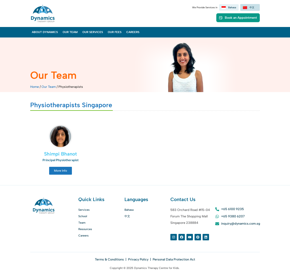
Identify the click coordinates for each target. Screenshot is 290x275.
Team (81, 222)
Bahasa (129, 210)
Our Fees (114, 32)
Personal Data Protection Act (174, 259)
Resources (85, 229)
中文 (127, 216)
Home (34, 87)
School (82, 216)
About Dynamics (45, 32)
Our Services (92, 32)
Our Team (70, 32)
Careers (132, 32)
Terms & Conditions (110, 259)
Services (84, 210)
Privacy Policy (138, 259)
